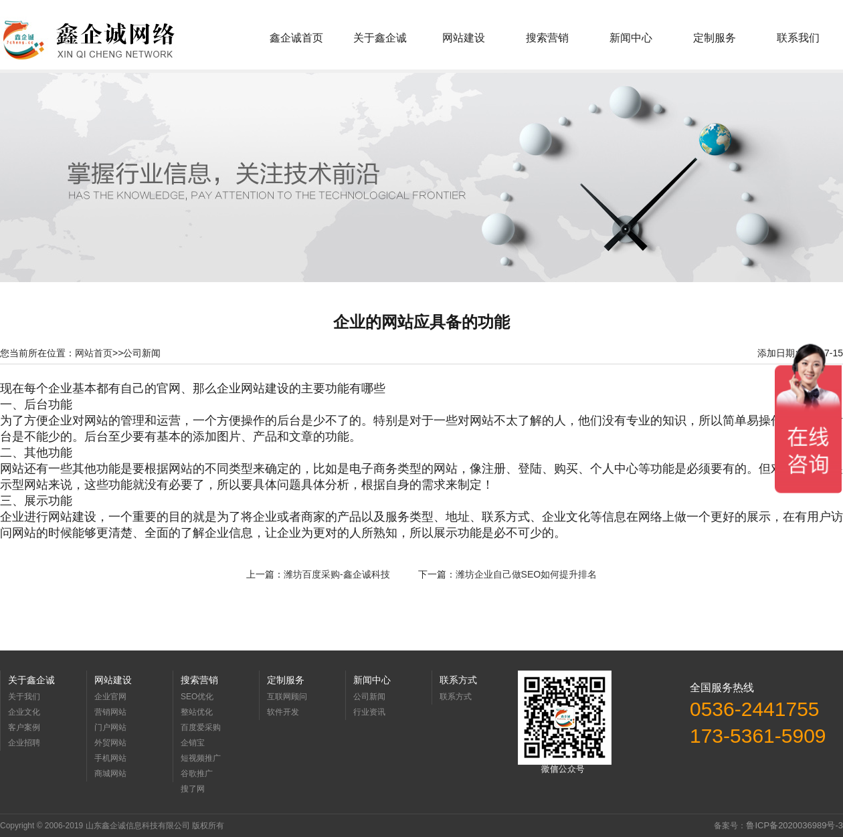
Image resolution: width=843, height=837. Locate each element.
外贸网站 (110, 742)
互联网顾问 (287, 696)
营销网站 (110, 712)
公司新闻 (369, 696)
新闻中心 (631, 37)
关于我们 (24, 696)
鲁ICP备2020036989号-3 (794, 825)
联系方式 (456, 696)
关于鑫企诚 (380, 37)
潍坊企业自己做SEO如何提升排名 (526, 574)
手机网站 (110, 758)
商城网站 (110, 773)
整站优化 (197, 712)
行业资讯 (369, 712)
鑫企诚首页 (296, 37)
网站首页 (93, 353)
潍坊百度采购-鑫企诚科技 (337, 574)
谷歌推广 (197, 773)
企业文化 (24, 712)
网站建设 (463, 37)
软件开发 (283, 712)
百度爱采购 (201, 727)
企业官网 (110, 696)
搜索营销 (547, 37)
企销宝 (193, 742)
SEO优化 (197, 696)
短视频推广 (201, 758)
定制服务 (714, 37)
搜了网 (193, 789)
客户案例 (24, 727)
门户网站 (110, 727)
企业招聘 (24, 742)
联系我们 (798, 37)
